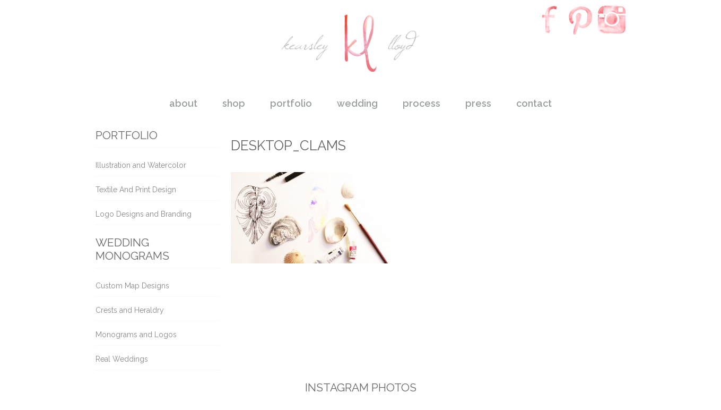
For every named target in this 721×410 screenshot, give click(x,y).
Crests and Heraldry (129, 310)
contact (534, 103)
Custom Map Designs (132, 285)
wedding (357, 103)
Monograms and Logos (136, 334)
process (421, 103)
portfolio (291, 103)
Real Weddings (121, 359)
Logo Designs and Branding (143, 214)
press (478, 103)
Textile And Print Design (135, 189)
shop (233, 103)
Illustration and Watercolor (140, 165)
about (183, 103)
